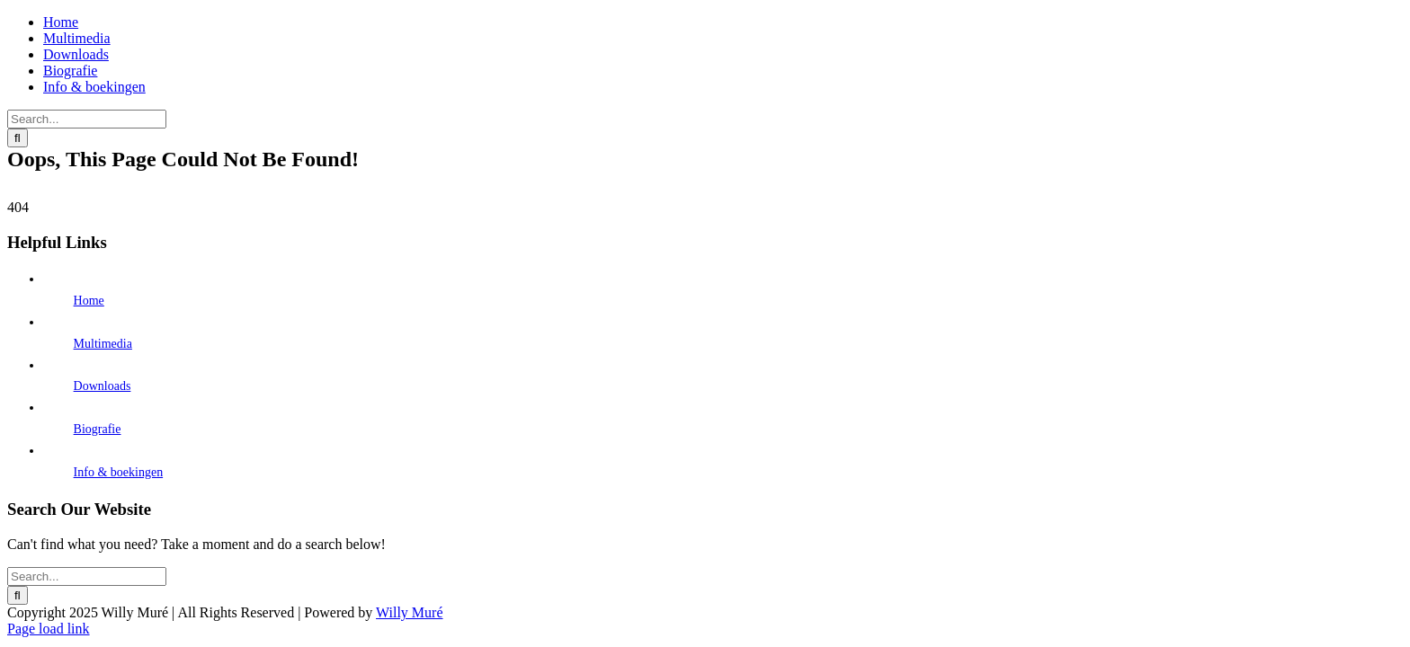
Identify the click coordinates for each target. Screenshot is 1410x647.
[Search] (17, 138)
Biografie (97, 429)
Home (89, 300)
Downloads (102, 386)
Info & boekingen (119, 472)
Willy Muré (409, 612)
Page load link (48, 628)
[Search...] (86, 119)
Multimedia (103, 343)
